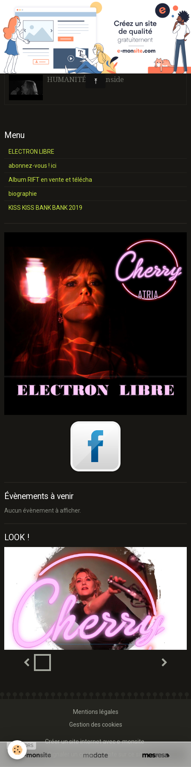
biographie (22, 193)
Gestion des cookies (95, 724)
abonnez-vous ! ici (32, 165)
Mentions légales (95, 711)
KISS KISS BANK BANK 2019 (45, 207)
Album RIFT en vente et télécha (50, 179)
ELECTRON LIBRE (31, 151)
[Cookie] (17, 749)
